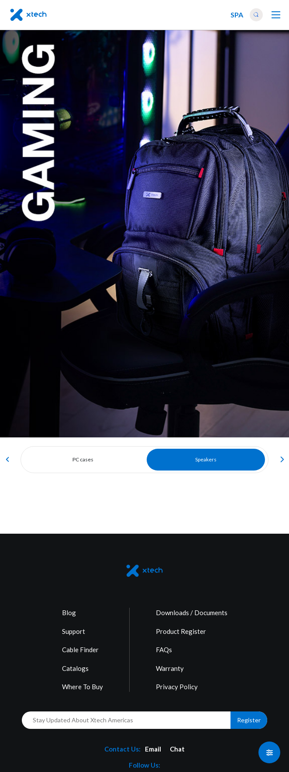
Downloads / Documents (191, 612)
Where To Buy (82, 687)
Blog (69, 612)
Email (153, 749)
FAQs (164, 649)
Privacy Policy (177, 687)
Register (249, 720)
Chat (177, 749)
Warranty (170, 668)
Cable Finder (80, 649)
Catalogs (75, 668)
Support (73, 631)
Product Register (181, 631)
